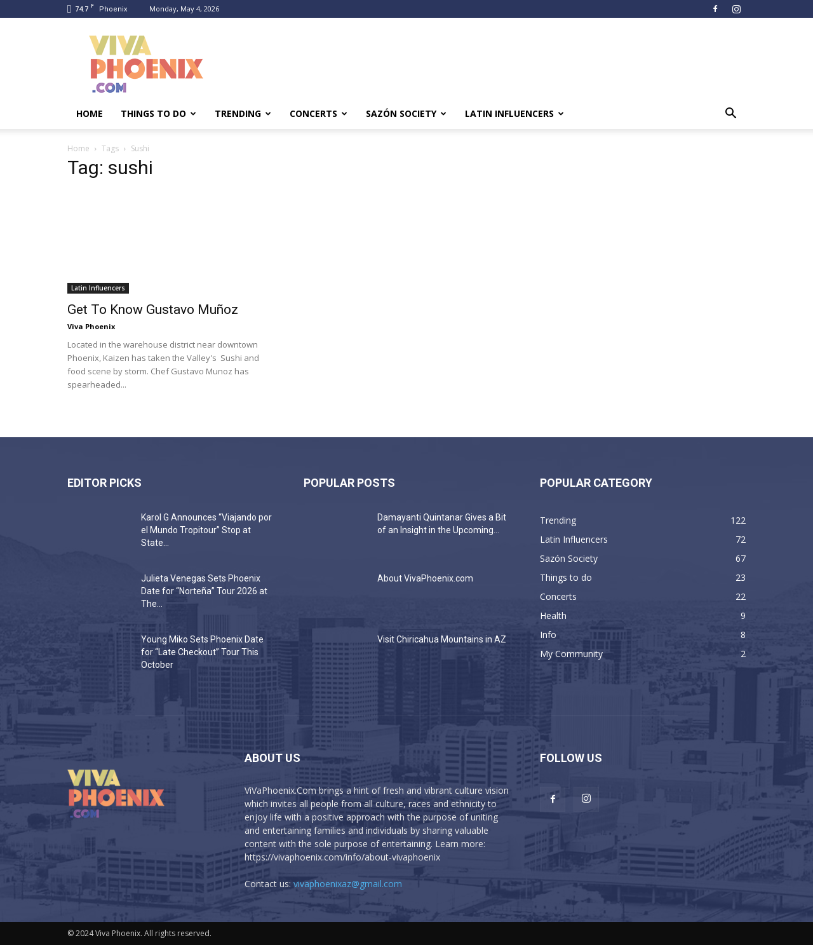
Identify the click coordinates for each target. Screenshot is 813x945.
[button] (730, 115)
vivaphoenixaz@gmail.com (347, 884)
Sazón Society (406, 113)
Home (89, 113)
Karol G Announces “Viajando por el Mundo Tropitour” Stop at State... (206, 530)
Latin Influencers (514, 113)
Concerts (318, 113)
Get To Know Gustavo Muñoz (152, 309)
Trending (243, 113)
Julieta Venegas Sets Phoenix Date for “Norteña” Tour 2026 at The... (204, 591)
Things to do (158, 113)
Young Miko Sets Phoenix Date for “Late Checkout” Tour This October (202, 652)
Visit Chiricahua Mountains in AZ (441, 639)
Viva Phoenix (91, 326)
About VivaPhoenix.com (425, 578)
